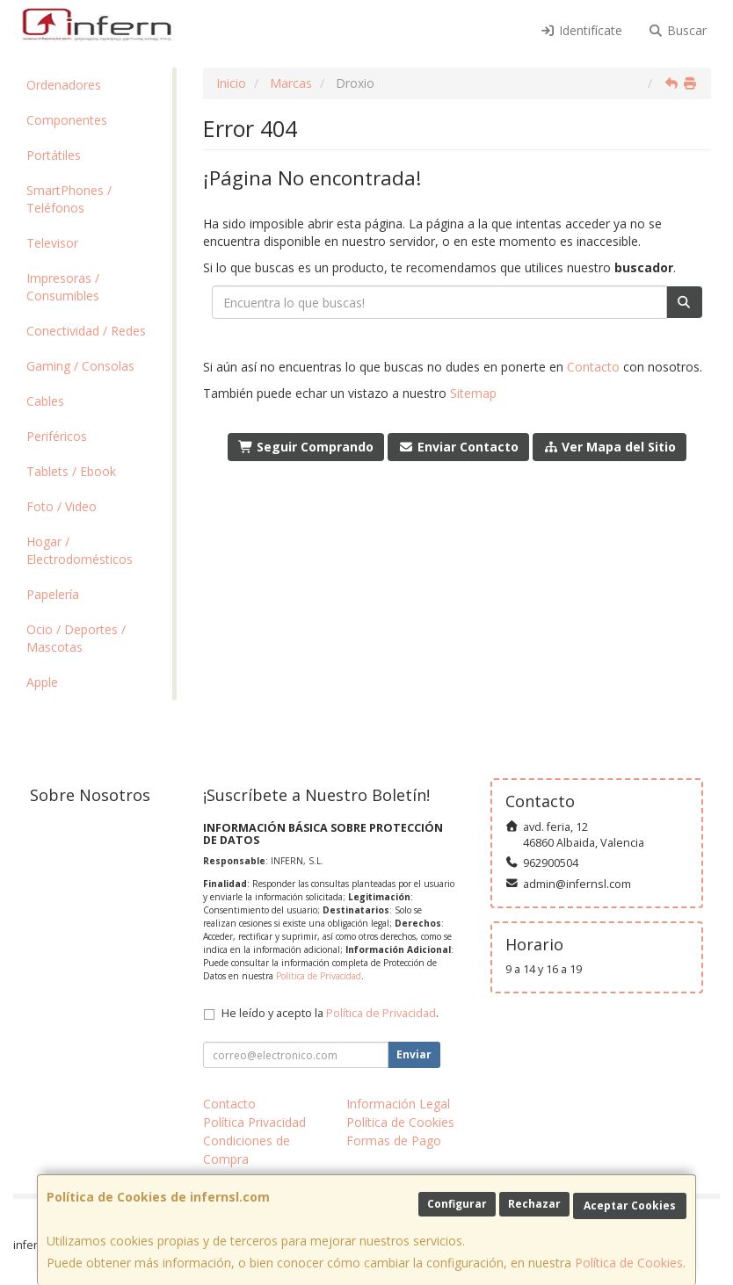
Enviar (414, 1054)
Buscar (678, 30)
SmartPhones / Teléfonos (69, 199)
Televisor (52, 243)
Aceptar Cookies (630, 1205)
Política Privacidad (254, 1122)
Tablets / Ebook (71, 471)
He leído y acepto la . (330, 1013)
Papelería (52, 594)
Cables (45, 401)
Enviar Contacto (458, 446)
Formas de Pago (393, 1140)
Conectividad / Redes (86, 330)
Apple (42, 682)
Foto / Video (61, 506)
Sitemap (473, 393)
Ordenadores (63, 84)
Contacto (593, 366)
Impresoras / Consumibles (62, 287)
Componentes (66, 120)
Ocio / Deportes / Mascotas (76, 638)
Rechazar (534, 1203)
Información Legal (398, 1103)
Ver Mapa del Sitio (610, 446)
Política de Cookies (629, 1262)
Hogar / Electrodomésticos (79, 550)
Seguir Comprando (306, 446)
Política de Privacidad (318, 976)
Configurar (457, 1203)
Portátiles (53, 155)
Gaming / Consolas (80, 365)
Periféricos (56, 436)
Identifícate (581, 30)
